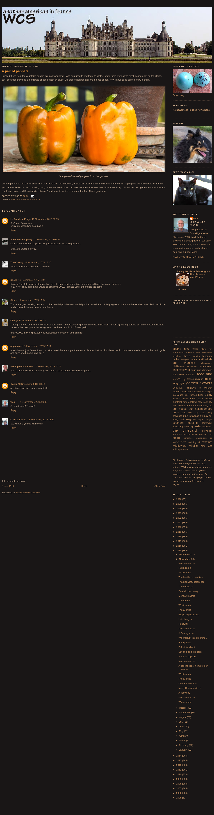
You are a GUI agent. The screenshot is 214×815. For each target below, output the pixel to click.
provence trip (196, 416)
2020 (179, 527)
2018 (179, 536)
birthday (196, 356)
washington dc (204, 438)
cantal (194, 359)
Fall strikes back (186, 647)
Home (84, 486)
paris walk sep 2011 (193, 412)
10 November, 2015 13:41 (31, 280)
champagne (206, 363)
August (183, 717)
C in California (18, 419)
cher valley (180, 369)
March (182, 740)
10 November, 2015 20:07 (47, 366)
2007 (179, 788)
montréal (177, 402)
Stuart (13, 300)
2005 (179, 797)
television (207, 426)
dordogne (207, 370)
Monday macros (186, 563)
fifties (188, 374)
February (184, 745)
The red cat (184, 600)
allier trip (206, 349)
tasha (197, 426)
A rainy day (184, 692)
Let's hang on (185, 619)
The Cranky (16, 262)
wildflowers (179, 445)
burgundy (207, 356)
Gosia (13, 384)
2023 (179, 513)
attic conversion (204, 352)
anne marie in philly (21, 239)
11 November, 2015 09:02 (33, 402)
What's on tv (184, 572)
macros (176, 398)
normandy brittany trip (200, 405)
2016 (179, 545)
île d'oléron (205, 388)
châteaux (178, 366)
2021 (179, 522)
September (185, 712)
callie (176, 359)
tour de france (190, 434)
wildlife (193, 445)
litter (187, 395)
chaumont (191, 366)
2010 (179, 774)
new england (190, 402)
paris (176, 412)
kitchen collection (182, 391)
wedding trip (194, 442)
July (181, 721)
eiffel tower (179, 374)
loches (193, 395)
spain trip (189, 426)
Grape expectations (188, 614)
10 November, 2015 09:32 (46, 239)
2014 (179, 755)
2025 (179, 503)
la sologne (207, 391)
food (194, 375)
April (182, 735)
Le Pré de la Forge (20, 219)
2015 (179, 550)
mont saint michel (201, 398)
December (185, 554)
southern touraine (185, 422)
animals (190, 352)
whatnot (207, 442)
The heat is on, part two (190, 577)
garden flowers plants (25, 199)
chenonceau (205, 366)
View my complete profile (188, 257)
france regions (195, 379)
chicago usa (194, 370)
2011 (179, 769)
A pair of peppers (15, 71)
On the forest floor (187, 683)
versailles (188, 438)
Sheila (13, 280)
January (183, 749)
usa (210, 434)
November (185, 559)
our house (179, 408)
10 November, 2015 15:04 (31, 300)
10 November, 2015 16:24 (32, 320)
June (182, 726)
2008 (179, 783)
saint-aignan (188, 419)
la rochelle (197, 391)
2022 (179, 517)
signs (200, 419)
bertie (187, 356)
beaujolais (177, 356)
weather (179, 442)
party (210, 412)
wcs (12, 402)
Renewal (183, 624)
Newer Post (8, 486)
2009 (179, 779)
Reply (13, 230)
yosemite (183, 449)
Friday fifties (184, 610)
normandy (183, 405)
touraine (202, 434)
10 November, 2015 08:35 (45, 219)
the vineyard (185, 430)
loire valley (205, 394)
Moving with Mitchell (21, 366)
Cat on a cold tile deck (189, 651)
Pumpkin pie (184, 568)
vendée (176, 437)
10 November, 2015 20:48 (31, 384)
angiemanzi (16, 346)
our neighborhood (200, 408)
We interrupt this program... (192, 638)
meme (185, 398)
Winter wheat (185, 702)
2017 (179, 541)
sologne (209, 420)
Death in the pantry (188, 591)
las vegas (178, 395)
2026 (179, 499)
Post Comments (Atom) (28, 492)
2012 (179, 765)
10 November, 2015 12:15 (37, 262)
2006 (179, 793)
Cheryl (14, 320)
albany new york (185, 348)
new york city (205, 402)
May (181, 731)
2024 (179, 508)
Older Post (159, 486)
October (183, 707)
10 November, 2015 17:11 (37, 346)
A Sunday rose (186, 633)
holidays (191, 387)
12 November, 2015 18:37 (40, 419)
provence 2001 (180, 416)
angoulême (178, 352)
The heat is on (185, 586)
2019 (179, 531)
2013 (179, 760)
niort (175, 405)
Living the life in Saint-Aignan (193, 271)
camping (185, 359)
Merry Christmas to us (189, 688)
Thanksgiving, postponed (191, 582)
